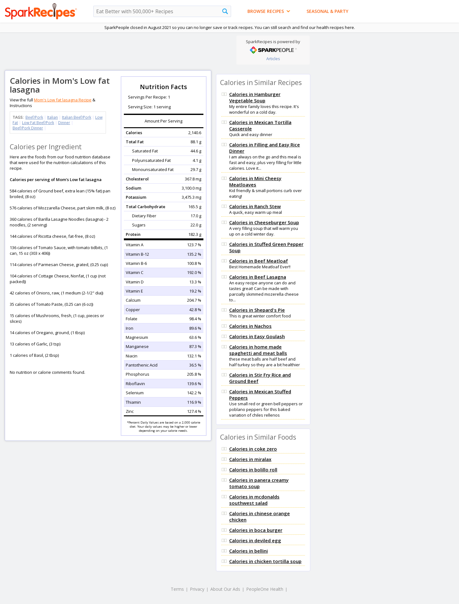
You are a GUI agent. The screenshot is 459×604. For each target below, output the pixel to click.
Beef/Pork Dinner (28, 128)
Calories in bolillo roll (253, 469)
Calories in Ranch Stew (255, 206)
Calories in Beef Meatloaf (258, 261)
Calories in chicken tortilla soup (265, 561)
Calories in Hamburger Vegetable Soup (254, 97)
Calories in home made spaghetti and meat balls (258, 350)
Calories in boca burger (255, 530)
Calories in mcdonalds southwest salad (254, 499)
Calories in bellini (248, 551)
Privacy (197, 589)
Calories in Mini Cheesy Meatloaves (255, 181)
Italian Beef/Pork (76, 117)
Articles (273, 58)
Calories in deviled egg (255, 540)
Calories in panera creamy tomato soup (259, 483)
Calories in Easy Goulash (257, 336)
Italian (52, 117)
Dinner (64, 122)
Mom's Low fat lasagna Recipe (62, 100)
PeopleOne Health (264, 589)
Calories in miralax (250, 459)
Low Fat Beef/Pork (38, 122)
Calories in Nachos (250, 326)
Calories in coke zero (253, 449)
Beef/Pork (34, 117)
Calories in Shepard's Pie (257, 310)
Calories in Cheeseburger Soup (264, 222)
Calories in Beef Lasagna (257, 277)
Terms (177, 589)
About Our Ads (225, 589)
